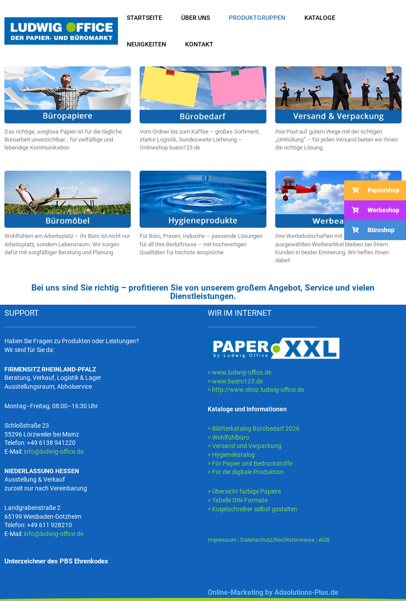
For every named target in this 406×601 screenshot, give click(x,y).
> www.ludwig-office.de (239, 372)
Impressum (223, 539)
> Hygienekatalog (231, 454)
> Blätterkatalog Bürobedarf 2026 (254, 428)
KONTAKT (199, 44)
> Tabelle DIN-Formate (238, 500)
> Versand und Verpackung (244, 445)
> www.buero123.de (235, 381)
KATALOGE (319, 17)
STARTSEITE (144, 17)
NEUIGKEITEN (146, 44)
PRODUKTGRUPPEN (257, 17)
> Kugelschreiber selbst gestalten (252, 509)
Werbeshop (371, 210)
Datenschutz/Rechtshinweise (283, 539)
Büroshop (369, 230)
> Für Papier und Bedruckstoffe (250, 463)
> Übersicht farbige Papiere (244, 491)
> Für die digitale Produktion (246, 471)
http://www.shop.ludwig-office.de (258, 389)
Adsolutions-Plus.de (306, 592)
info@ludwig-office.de (53, 451)
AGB (333, 539)
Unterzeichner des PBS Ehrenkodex (56, 561)
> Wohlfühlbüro (228, 437)
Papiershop (371, 190)
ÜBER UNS (195, 17)
